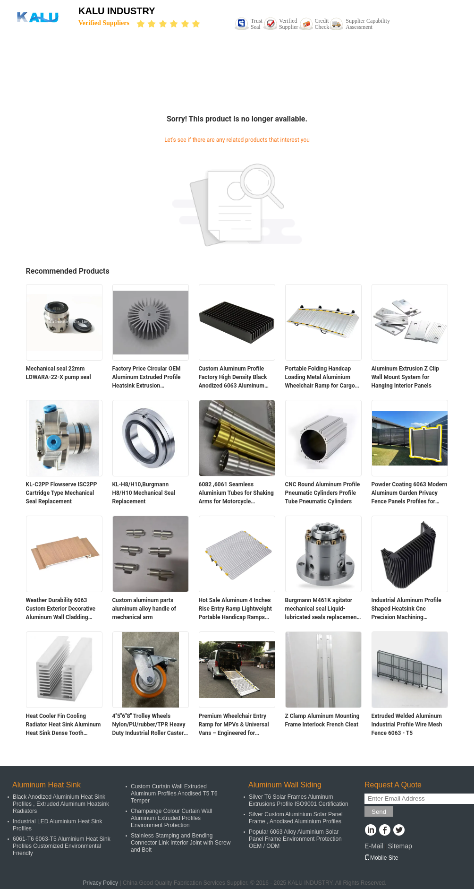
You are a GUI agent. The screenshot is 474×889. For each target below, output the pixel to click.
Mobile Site (381, 857)
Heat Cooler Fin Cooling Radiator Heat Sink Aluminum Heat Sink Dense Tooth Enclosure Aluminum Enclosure (63, 725)
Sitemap (400, 846)
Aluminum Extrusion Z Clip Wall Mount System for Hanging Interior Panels (405, 377)
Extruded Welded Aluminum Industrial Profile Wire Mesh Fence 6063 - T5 (407, 724)
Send (379, 811)
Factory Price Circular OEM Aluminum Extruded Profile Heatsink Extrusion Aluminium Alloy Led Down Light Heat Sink (146, 377)
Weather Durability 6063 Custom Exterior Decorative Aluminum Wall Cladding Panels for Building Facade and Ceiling (61, 609)
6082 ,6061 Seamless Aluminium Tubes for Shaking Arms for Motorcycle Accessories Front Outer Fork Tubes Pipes (236, 493)
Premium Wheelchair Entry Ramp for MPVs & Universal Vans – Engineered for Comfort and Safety (234, 725)
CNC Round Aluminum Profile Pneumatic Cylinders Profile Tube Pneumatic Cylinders (322, 493)
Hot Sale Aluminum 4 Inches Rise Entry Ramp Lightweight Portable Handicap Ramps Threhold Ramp (235, 609)
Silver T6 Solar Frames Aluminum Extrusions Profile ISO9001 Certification (298, 800)
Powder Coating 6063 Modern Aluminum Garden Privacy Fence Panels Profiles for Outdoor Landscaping (410, 493)
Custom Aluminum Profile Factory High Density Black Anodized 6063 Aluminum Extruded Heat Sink (233, 377)
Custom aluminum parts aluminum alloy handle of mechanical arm (144, 609)
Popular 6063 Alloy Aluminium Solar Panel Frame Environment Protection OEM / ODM (295, 839)
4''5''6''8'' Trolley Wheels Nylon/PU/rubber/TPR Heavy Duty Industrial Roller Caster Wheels (149, 725)
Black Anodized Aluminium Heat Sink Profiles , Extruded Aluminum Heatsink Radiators (61, 804)
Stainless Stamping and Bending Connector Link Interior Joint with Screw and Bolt (180, 842)
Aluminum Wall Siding (285, 785)
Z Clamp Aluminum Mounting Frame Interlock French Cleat (322, 720)
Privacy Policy (100, 883)
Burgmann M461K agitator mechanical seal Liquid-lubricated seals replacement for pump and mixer (322, 609)
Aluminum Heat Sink (46, 785)
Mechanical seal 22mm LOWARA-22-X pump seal (58, 372)
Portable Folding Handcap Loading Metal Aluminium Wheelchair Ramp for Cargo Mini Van (320, 377)
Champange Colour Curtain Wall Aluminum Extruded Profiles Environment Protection (171, 818)
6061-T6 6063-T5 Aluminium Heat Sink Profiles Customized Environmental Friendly (61, 846)
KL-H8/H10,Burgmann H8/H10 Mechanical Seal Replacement (144, 493)
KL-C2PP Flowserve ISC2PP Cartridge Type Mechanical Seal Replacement (61, 493)
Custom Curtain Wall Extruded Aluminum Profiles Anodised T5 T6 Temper (174, 793)
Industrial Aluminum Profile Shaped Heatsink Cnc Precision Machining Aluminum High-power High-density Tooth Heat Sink (408, 609)
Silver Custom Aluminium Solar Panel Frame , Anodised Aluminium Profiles (296, 818)
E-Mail (373, 846)
